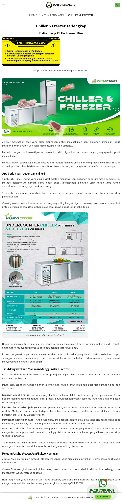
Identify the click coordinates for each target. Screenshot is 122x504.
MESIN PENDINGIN (52, 15)
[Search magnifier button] (117, 5)
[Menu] (4, 5)
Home (33, 15)
